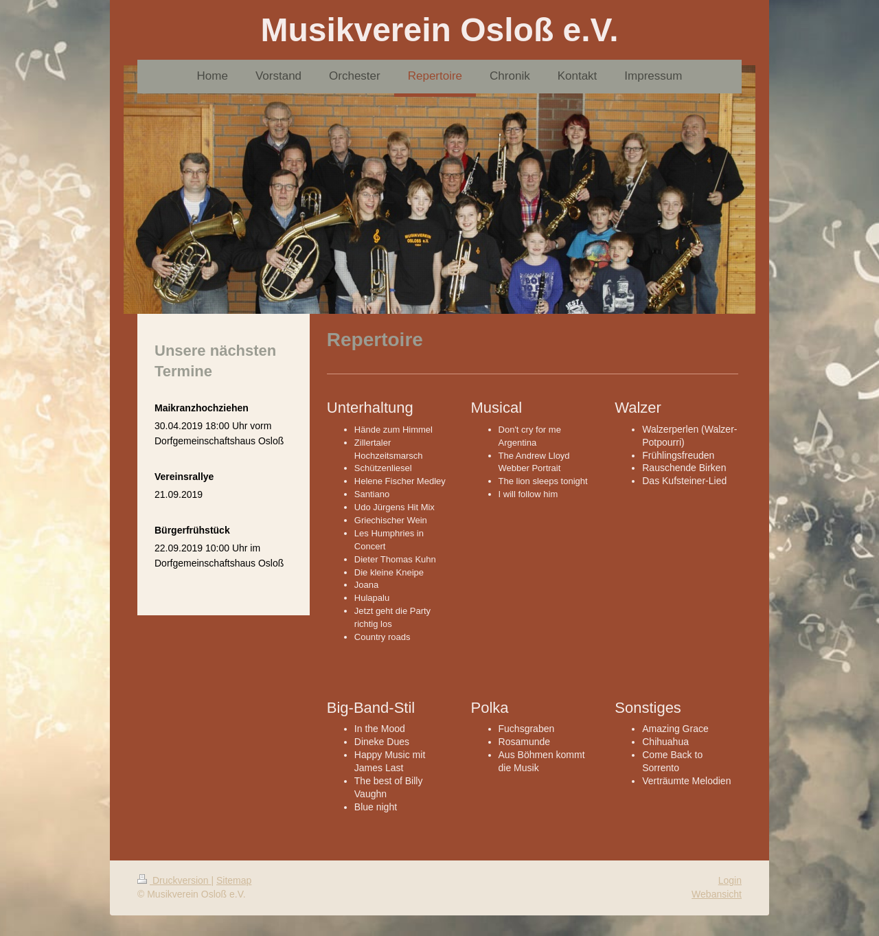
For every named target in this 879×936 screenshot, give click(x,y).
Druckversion (174, 880)
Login (730, 880)
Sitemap (233, 880)
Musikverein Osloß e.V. (439, 30)
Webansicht (717, 894)
